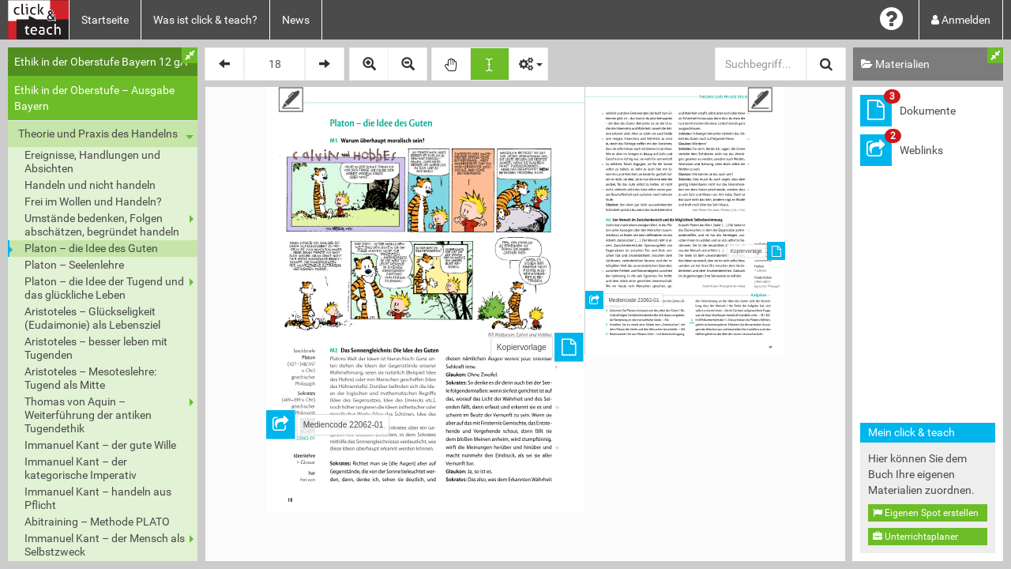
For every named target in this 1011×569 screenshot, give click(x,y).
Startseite (105, 19)
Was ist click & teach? (205, 19)
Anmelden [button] (960, 19)
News (296, 19)
